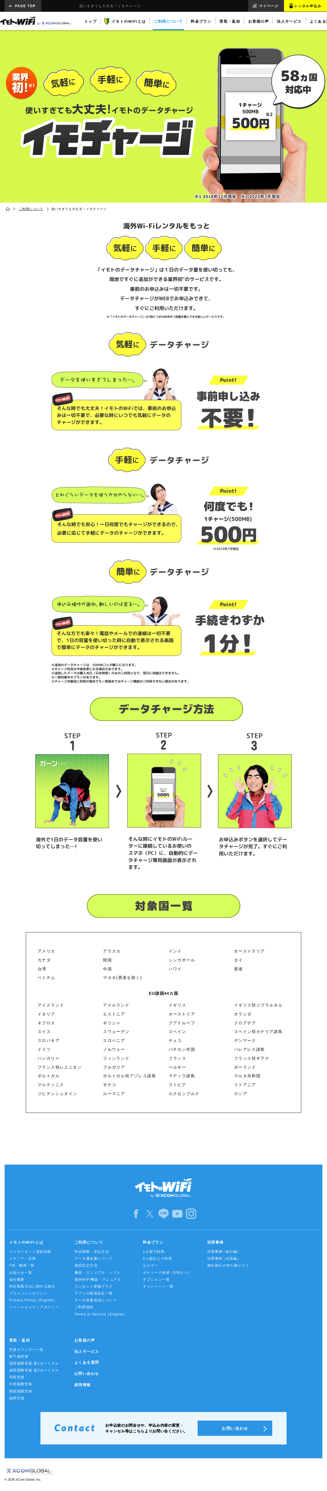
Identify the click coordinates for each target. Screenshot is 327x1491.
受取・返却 (19, 1340)
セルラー (150, 1265)
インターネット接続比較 (30, 1252)
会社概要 (17, 1280)
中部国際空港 (20, 1384)
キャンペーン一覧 (158, 1286)
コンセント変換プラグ (94, 1286)
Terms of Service (101, 1314)
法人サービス (86, 1351)
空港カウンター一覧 (26, 1350)
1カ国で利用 (153, 1252)
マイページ (268, 6)
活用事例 (215, 1242)
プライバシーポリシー (28, 1293)
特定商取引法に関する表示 (32, 1286)
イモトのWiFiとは (26, 1242)
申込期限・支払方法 (92, 1252)
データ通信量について (94, 1259)
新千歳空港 (18, 1357)
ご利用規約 (84, 1307)
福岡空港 (17, 1398)
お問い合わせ (86, 1373)
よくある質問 (86, 1362)
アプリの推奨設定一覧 (94, 1293)
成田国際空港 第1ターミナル (34, 1363)
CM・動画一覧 (21, 1265)
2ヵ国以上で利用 (157, 1259)
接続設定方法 (86, 1265)
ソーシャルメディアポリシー (34, 1307)
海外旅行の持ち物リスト (228, 1265)
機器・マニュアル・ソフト (98, 1273)
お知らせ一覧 (20, 1273)
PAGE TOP (25, 6)
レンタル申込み (307, 6)
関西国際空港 (20, 1391)
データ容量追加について (96, 1300)
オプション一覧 (156, 1280)
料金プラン (153, 1242)
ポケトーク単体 (167, 1272)
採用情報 (82, 1385)
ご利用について (31, 209)
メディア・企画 (22, 1259)
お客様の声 (84, 1340)
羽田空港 (17, 1377)
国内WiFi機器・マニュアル (98, 1280)
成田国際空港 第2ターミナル (34, 1370)
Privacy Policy (33, 1300)
